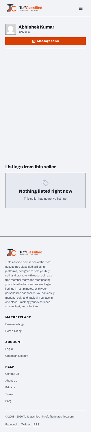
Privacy (10, 387)
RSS (36, 424)
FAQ (8, 401)
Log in (9, 349)
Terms (9, 394)
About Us (11, 380)
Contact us (12, 373)
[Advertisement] (45, 99)
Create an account (16, 355)
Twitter (25, 424)
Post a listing (13, 331)
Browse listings (14, 324)
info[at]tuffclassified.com (58, 416)
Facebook (11, 424)
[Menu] (81, 8)
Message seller (45, 41)
